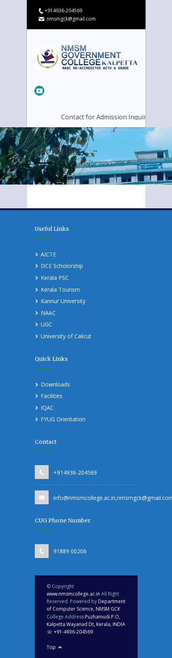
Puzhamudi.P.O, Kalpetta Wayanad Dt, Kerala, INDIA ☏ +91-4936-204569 (86, 624)
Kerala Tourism (60, 289)
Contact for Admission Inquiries (120, 117)
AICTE (48, 254)
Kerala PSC (55, 277)
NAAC (48, 313)
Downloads (55, 384)
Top (51, 647)
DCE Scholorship (62, 266)
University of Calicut (66, 336)
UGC (46, 324)
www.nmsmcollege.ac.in (73, 593)
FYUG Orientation (63, 419)
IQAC (47, 407)
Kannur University (63, 301)
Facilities (51, 396)
